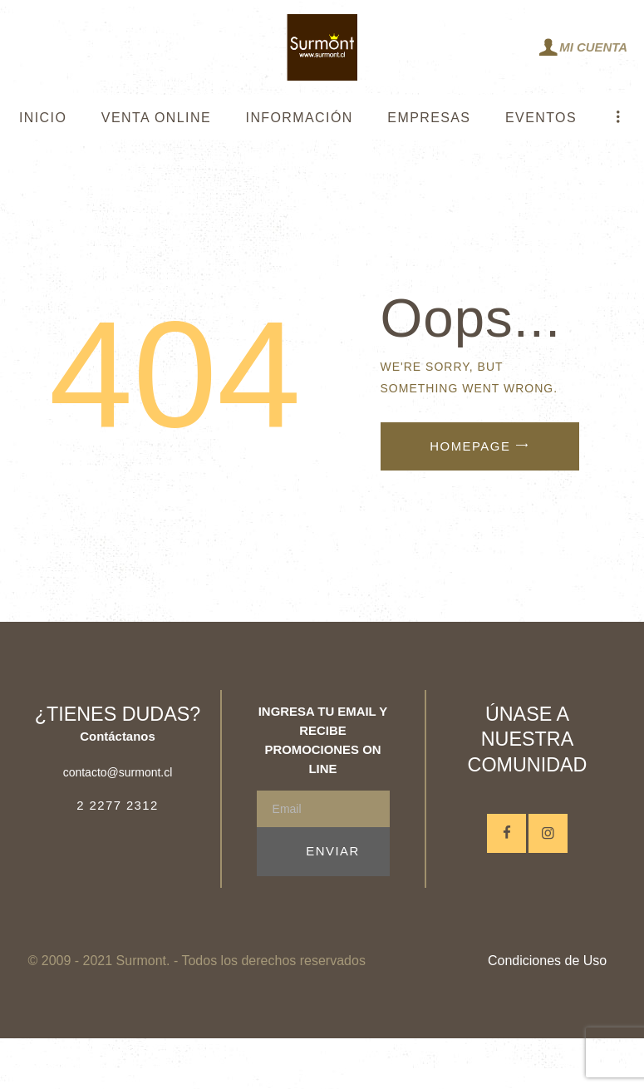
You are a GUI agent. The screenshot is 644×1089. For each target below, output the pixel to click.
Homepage (470, 446)
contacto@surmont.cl (118, 772)
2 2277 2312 (117, 805)
